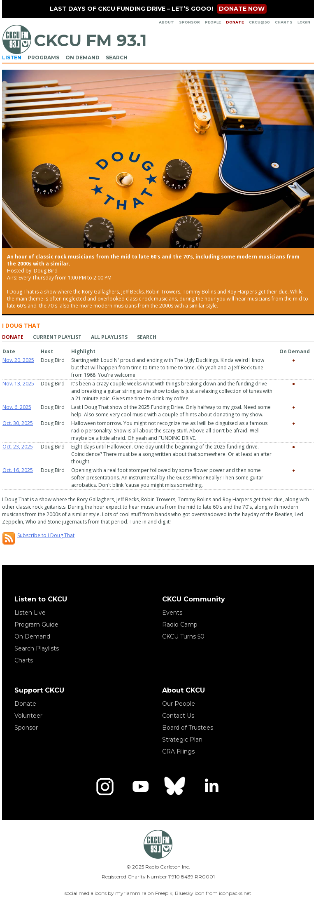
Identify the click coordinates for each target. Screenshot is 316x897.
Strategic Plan (182, 739)
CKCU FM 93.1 (90, 40)
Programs (43, 57)
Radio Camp (180, 624)
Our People (178, 703)
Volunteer (28, 715)
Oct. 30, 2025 (17, 423)
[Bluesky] (175, 786)
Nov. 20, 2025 (18, 360)
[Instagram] (105, 786)
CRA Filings (178, 751)
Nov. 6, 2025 (16, 407)
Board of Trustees (187, 727)
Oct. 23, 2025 (17, 446)
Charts (284, 22)
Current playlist (57, 336)
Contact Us (178, 715)
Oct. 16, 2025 (17, 470)
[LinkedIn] (211, 786)
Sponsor (189, 22)
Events (172, 612)
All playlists (109, 336)
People (213, 22)
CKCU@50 (259, 22)
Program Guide (36, 624)
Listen (11, 57)
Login (303, 22)
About (166, 22)
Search (117, 57)
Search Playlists (36, 648)
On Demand (82, 57)
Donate (235, 22)
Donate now (242, 8)
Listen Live (30, 612)
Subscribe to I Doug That (45, 535)
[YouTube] (140, 786)
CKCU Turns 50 (183, 636)
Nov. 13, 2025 (18, 383)
